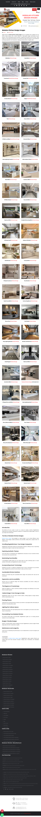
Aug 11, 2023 (10, 32)
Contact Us (14, 1)
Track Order (8, 1)
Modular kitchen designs (6, 538)
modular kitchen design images (15, 638)
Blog (23, 1)
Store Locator (32, 1)
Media (19, 1)
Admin (4, 32)
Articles (26, 1)
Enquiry (34, 9)
